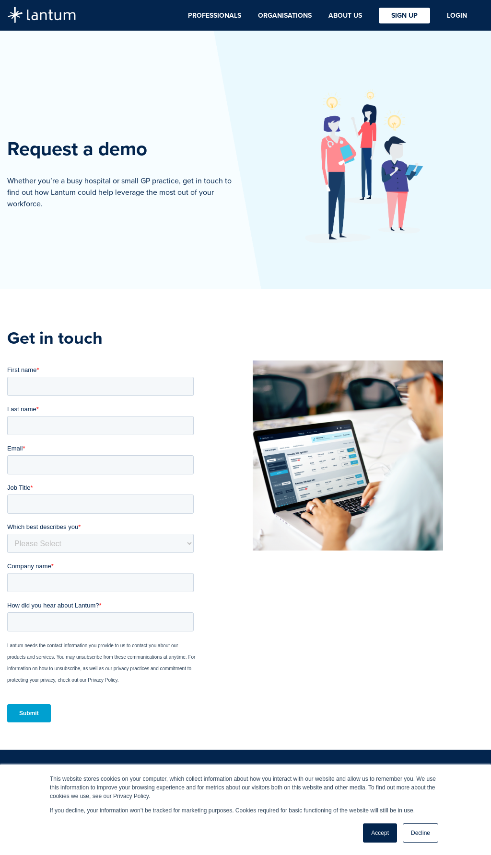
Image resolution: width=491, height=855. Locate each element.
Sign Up (404, 15)
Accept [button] (380, 833)
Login (457, 15)
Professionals (214, 15)
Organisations (285, 15)
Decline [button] (420, 833)
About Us (345, 15)
